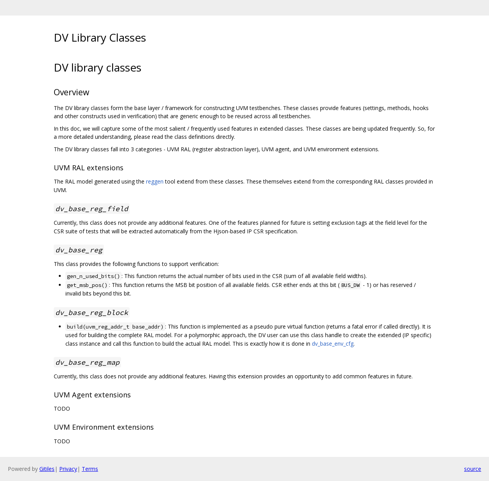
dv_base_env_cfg (333, 343)
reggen (155, 181)
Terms (90, 468)
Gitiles (47, 468)
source (472, 468)
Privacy (68, 468)
